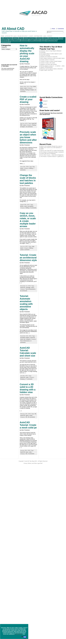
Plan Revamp (4, 40)
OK (25, 637)
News (60, 38)
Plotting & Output (14, 40)
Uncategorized (5, 42)
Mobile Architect (53, 38)
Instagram (44, 101)
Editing (21, 38)
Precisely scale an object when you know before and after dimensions (28, 137)
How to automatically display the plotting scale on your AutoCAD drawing (27, 53)
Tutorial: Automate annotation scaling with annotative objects (26, 302)
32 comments (23, 290)
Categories (4, 47)
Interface (39, 38)
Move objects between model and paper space (53, 58)
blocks (21, 206)
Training (43, 40)
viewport (28, 339)
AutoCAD (34, 123)
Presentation (24, 40)
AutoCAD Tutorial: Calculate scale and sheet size (28, 351)
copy (33, 246)
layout (21, 88)
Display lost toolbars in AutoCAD (49, 56)
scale (25, 88)
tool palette (30, 206)
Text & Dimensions (35, 40)
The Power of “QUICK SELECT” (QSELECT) (52, 156)
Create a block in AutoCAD (47, 59)
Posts (53, 28)
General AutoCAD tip (30, 38)
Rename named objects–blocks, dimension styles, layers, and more (52, 69)
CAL (34, 166)
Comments (61, 28)
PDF (21, 125)
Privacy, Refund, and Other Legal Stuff (33, 463)
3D (1, 38)
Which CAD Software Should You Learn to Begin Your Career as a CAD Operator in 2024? (51, 148)
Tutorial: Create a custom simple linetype (51, 61)
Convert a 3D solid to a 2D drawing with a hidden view (27, 388)
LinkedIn (43, 104)
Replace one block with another (49, 64)
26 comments (31, 417)
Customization (8, 38)
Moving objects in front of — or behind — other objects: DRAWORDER (53, 66)
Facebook (43, 107)
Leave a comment (24, 249)
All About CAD (13, 29)
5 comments (33, 207)
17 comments (28, 379)
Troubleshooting (52, 40)
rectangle (28, 287)
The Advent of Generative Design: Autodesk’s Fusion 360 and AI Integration (52, 152)
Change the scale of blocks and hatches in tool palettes (28, 179)
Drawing (15, 38)
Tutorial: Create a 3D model (48, 63)
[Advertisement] (9, 57)
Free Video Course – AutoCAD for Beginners (52, 155)
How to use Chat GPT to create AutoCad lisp (52, 150)
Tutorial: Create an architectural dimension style (28, 257)
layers (45, 38)
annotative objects (25, 337)
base (27, 452)
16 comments (29, 126)
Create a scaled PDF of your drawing (28, 99)
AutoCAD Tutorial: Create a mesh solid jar (28, 425)
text (24, 339)
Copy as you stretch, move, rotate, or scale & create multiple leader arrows (28, 220)
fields (34, 86)
